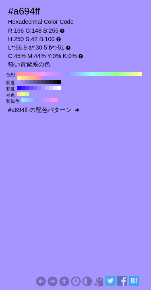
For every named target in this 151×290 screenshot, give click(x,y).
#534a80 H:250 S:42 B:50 (39, 82)
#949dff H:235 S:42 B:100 (35, 100)
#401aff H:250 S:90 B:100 (23, 88)
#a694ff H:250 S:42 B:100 (63, 74)
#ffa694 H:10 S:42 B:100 (35, 78)
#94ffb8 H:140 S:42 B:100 (107, 74)
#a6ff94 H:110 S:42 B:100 (120, 74)
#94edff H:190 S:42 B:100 (87, 74)
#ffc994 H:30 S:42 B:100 (27, 78)
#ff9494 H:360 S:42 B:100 (19, 74)
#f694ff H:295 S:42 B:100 (52, 100)
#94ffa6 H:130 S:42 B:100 (112, 74)
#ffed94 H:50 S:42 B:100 (19, 78)
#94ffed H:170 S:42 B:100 (95, 74)
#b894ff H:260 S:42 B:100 (59, 74)
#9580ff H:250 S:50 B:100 (39, 88)
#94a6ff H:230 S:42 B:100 (71, 74)
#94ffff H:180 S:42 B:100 (91, 74)
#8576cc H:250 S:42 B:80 (27, 82)
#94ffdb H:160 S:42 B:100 (99, 74)
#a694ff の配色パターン (43, 110)
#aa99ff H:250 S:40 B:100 (43, 88)
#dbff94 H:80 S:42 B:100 (132, 74)
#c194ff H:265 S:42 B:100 (43, 100)
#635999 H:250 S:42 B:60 (35, 82)
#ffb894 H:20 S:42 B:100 (31, 78)
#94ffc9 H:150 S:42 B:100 (103, 74)
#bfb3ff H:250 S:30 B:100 (47, 88)
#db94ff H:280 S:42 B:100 (51, 74)
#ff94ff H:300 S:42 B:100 (43, 74)
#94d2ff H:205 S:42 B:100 (27, 100)
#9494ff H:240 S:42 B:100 (67, 74)
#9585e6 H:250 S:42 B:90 (23, 82)
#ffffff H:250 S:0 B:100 (59, 88)
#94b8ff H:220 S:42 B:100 (75, 74)
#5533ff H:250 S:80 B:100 (27, 88)
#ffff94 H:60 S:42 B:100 (140, 74)
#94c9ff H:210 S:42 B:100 (79, 74)
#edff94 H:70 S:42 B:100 (136, 74)
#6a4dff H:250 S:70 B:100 (31, 88)
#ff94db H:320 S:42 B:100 (35, 74)
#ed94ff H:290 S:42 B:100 (47, 74)
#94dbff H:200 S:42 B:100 (83, 74)
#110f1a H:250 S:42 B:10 (55, 82)
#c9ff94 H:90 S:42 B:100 (128, 74)
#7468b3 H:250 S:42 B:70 (31, 82)
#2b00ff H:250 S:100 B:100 (19, 88)
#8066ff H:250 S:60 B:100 (35, 88)
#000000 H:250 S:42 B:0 (59, 82)
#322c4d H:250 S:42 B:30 (47, 82)
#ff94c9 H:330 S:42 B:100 (31, 74)
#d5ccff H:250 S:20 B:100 (51, 88)
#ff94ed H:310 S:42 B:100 (39, 74)
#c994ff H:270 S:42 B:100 (55, 74)
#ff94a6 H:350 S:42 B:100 (23, 74)
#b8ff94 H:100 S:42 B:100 (124, 74)
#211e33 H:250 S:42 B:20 (51, 82)
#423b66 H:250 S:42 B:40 (43, 82)
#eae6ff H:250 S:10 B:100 (55, 88)
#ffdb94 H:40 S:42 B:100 (23, 78)
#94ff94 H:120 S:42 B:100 (116, 74)
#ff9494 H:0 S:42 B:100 (39, 78)
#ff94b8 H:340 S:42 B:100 (27, 74)
